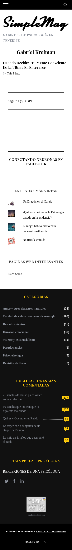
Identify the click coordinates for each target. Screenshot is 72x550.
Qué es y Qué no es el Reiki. (20, 418)
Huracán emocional (16, 332)
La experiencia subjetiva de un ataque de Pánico (21, 428)
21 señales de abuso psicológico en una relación (22, 397)
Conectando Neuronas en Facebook (36, 161)
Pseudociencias (12, 347)
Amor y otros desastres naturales (24, 308)
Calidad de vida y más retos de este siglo (29, 316)
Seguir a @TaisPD (20, 101)
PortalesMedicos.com (36, 515)
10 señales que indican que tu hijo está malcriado (21, 409)
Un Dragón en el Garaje (37, 201)
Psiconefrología (13, 355)
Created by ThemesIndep (51, 531)
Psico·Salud (15, 273)
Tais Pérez (13, 73)
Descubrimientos (14, 324)
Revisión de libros (14, 363)
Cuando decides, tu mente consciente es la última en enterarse (34, 65)
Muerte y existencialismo (19, 339)
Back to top (36, 542)
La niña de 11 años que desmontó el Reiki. (23, 439)
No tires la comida (34, 239)
